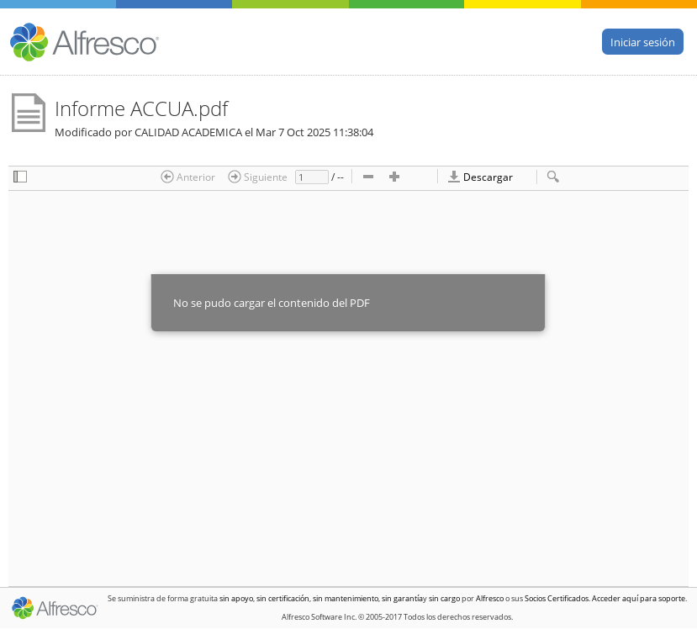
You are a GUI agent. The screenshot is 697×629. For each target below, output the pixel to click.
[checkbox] (20, 178)
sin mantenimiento (345, 598)
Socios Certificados (557, 598)
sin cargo (444, 598)
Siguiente (258, 176)
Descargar (480, 176)
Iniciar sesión (642, 41)
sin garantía (402, 598)
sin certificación (282, 598)
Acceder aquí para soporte (638, 598)
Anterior (188, 176)
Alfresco (490, 598)
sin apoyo (236, 598)
